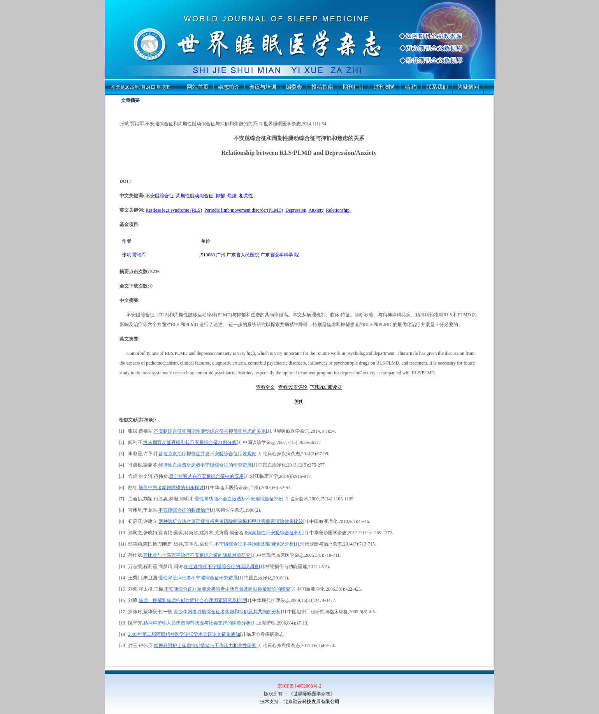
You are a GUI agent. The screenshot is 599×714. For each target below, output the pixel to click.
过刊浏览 (384, 87)
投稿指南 (322, 87)
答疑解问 (468, 87)
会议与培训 (262, 87)
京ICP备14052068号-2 (299, 686)
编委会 (294, 87)
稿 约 (411, 87)
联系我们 (437, 87)
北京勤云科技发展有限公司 (311, 701)
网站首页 (198, 87)
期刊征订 (353, 87)
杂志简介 (229, 87)
